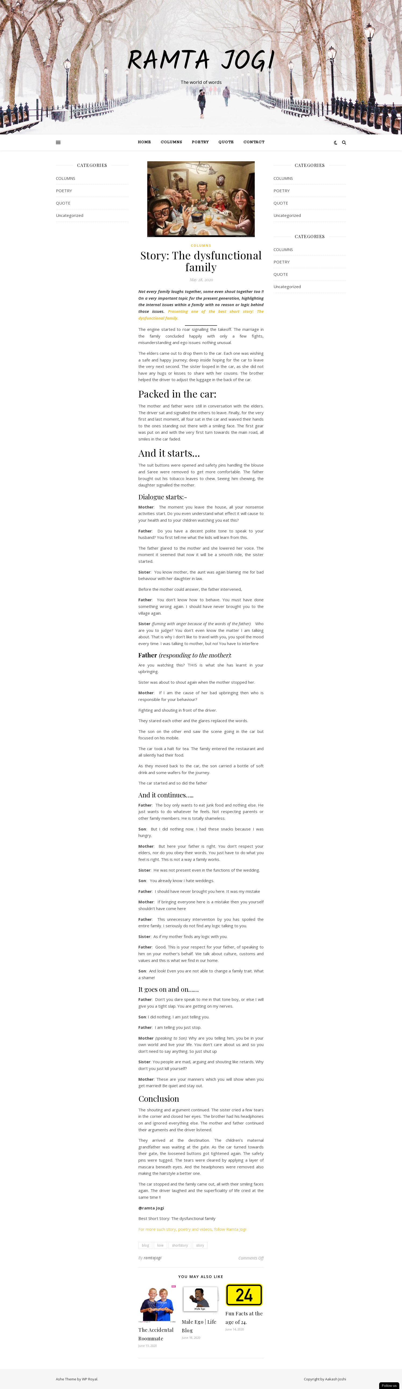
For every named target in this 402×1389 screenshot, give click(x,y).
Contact (253, 142)
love (160, 1245)
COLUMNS (65, 178)
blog (145, 1245)
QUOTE (226, 142)
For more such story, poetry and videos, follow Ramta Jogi (192, 1229)
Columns (171, 142)
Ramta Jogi (201, 62)
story (200, 1245)
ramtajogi (153, 1257)
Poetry (200, 142)
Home (144, 142)
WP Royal (89, 1379)
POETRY (64, 190)
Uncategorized (69, 215)
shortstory (180, 1245)
